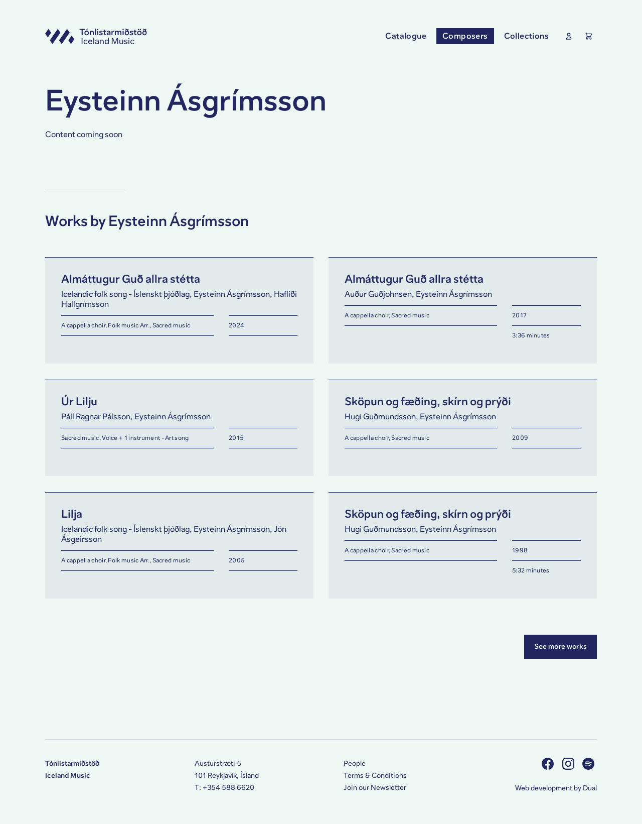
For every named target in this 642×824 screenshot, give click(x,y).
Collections (526, 36)
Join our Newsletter (375, 787)
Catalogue (405, 36)
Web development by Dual (556, 788)
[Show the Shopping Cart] (587, 36)
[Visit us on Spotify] (589, 763)
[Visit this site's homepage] (96, 36)
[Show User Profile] (567, 36)
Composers (465, 36)
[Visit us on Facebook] (549, 763)
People (355, 763)
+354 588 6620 (228, 787)
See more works (560, 646)
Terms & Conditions (375, 775)
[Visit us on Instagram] (569, 763)
